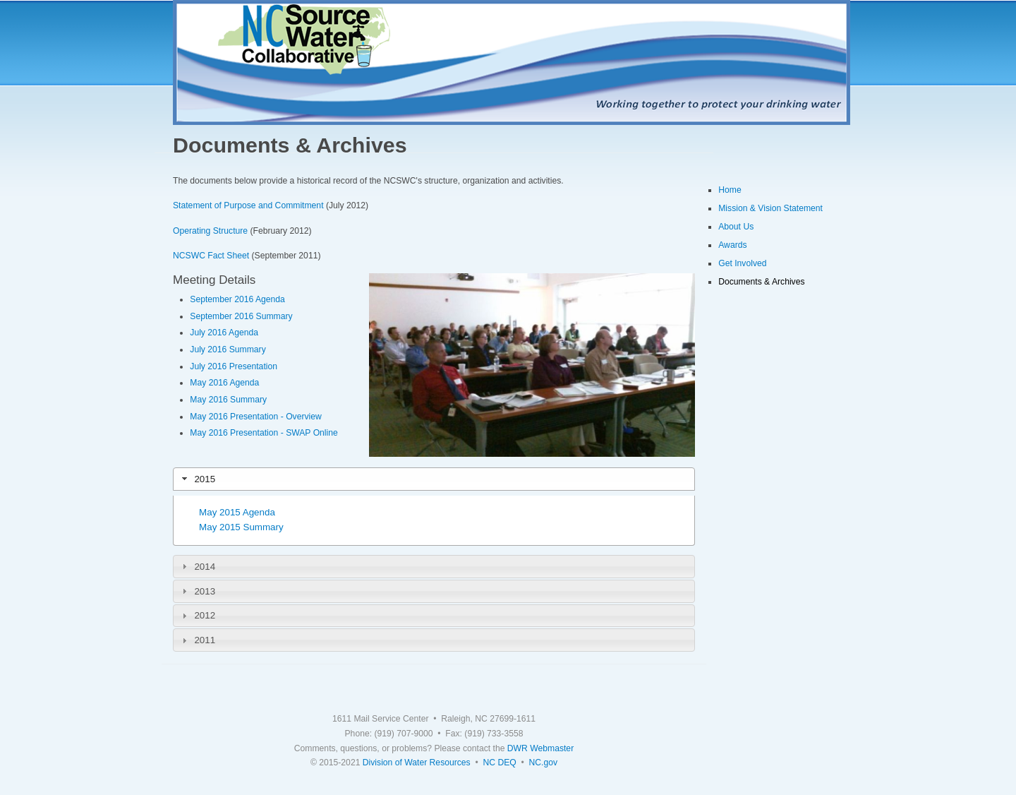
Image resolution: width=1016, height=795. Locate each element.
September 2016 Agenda (237, 299)
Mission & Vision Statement (770, 208)
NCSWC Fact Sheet (211, 256)
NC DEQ (499, 762)
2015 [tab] (197, 478)
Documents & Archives (761, 282)
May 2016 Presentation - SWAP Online (263, 433)
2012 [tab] (197, 615)
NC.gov (543, 762)
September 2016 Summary (241, 316)
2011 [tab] (197, 640)
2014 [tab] (197, 566)
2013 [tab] (197, 591)
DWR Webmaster (540, 748)
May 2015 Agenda (237, 512)
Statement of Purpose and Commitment (248, 205)
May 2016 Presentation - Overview (255, 417)
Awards (732, 245)
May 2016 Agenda (224, 383)
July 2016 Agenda (224, 332)
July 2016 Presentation (233, 366)
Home (729, 190)
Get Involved (742, 263)
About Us (736, 227)
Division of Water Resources (417, 762)
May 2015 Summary (241, 527)
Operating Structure (210, 231)
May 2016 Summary (228, 400)
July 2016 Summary (227, 349)
